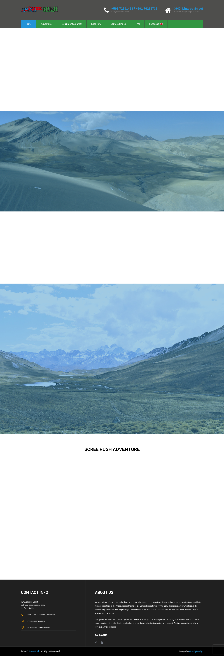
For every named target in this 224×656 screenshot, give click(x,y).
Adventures (47, 24)
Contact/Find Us (118, 24)
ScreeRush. (34, 651)
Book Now (96, 24)
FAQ (138, 24)
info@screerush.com (120, 11)
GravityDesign (196, 651)
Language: (156, 24)
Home (29, 24)
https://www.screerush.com (39, 627)
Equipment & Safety (72, 24)
